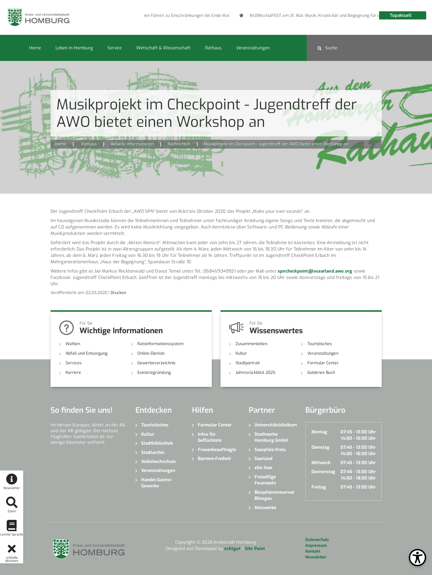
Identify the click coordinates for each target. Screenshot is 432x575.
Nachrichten (179, 144)
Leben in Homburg (74, 48)
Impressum (316, 545)
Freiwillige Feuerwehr (265, 480)
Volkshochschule (158, 461)
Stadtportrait (248, 363)
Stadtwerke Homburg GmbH (271, 437)
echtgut (232, 548)
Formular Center (323, 363)
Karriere (73, 372)
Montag (319, 432)
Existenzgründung (154, 372)
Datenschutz (317, 539)
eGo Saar (263, 468)
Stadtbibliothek (157, 443)
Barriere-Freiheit (214, 459)
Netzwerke (265, 508)
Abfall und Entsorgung (86, 353)
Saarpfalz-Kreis (270, 450)
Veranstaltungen (253, 48)
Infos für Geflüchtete (210, 437)
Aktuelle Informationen (132, 144)
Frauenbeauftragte (217, 450)
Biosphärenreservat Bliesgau (274, 495)
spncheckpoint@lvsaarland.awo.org (315, 271)
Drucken (118, 292)
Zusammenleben (251, 344)
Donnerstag (323, 472)
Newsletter (316, 557)
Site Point (255, 548)
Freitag (318, 487)
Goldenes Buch (321, 372)
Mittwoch (321, 463)
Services (74, 363)
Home (35, 48)
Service (114, 48)
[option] (166, 15)
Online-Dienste (151, 353)
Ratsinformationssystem (160, 344)
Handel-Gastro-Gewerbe (156, 483)
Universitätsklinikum (275, 425)
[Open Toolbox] (417, 557)
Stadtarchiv (152, 452)
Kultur (241, 353)
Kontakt (312, 551)
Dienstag (320, 447)
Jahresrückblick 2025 (255, 372)
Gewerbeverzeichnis (156, 363)
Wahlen (73, 344)
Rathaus (213, 48)
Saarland (263, 459)
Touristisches (319, 344)
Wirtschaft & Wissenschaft (163, 48)
